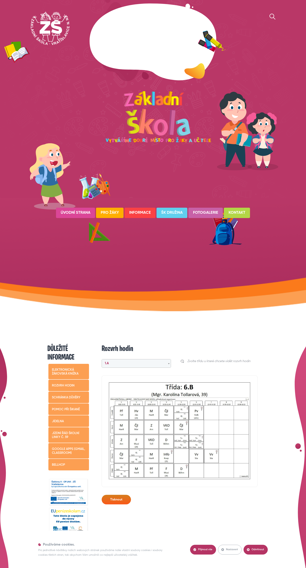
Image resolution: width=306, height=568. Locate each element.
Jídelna (58, 421)
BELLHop (58, 465)
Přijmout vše (202, 549)
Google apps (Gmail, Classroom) (68, 451)
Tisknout (116, 499)
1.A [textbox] (107, 363)
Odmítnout (255, 549)
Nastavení (229, 549)
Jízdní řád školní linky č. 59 (65, 435)
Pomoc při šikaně (66, 409)
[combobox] (136, 363)
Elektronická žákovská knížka (65, 371)
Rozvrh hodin (63, 385)
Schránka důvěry (66, 397)
